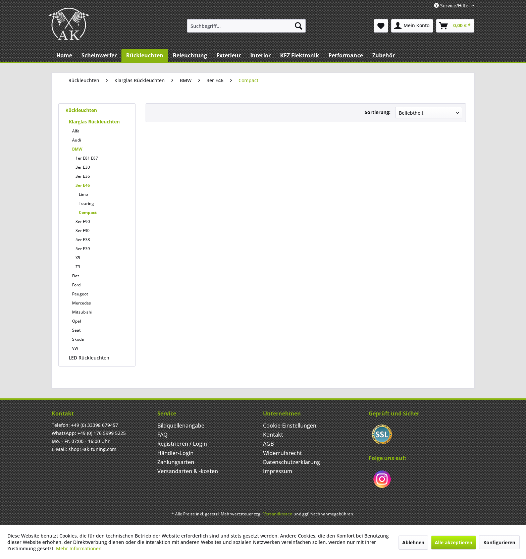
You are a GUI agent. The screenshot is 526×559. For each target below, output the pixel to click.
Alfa (76, 131)
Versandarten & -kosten (187, 471)
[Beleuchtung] (190, 55)
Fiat (75, 276)
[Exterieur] (229, 55)
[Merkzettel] (381, 26)
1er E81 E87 (86, 158)
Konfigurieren (499, 542)
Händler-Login (175, 453)
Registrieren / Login (182, 443)
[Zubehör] (384, 55)
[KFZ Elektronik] (299, 55)
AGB (268, 443)
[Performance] (346, 55)
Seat (76, 330)
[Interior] (260, 55)
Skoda (78, 339)
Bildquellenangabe (180, 425)
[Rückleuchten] (144, 55)
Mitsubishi (82, 312)
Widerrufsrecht (282, 453)
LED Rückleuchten (89, 357)
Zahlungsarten (175, 462)
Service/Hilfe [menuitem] (452, 5)
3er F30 (82, 230)
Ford (76, 285)
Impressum (277, 471)
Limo (83, 194)
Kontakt (273, 434)
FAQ (162, 434)
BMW (77, 149)
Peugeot (80, 294)
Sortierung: (377, 112)
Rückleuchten (81, 110)
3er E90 (82, 221)
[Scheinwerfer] (99, 55)
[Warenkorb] (455, 26)
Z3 (77, 267)
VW (75, 348)
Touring (86, 203)
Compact (88, 212)
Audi (76, 140)
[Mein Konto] (412, 26)
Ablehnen (413, 542)
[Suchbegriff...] (246, 26)
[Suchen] (299, 26)
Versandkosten (278, 514)
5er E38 (82, 239)
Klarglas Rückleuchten (94, 121)
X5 (77, 258)
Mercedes (81, 303)
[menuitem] (246, 26)
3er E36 (82, 176)
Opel (76, 321)
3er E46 (82, 185)
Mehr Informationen (79, 548)
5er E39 (82, 248)
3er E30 (82, 167)
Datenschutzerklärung (291, 462)
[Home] (64, 55)
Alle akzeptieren (453, 542)
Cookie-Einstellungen (289, 425)
